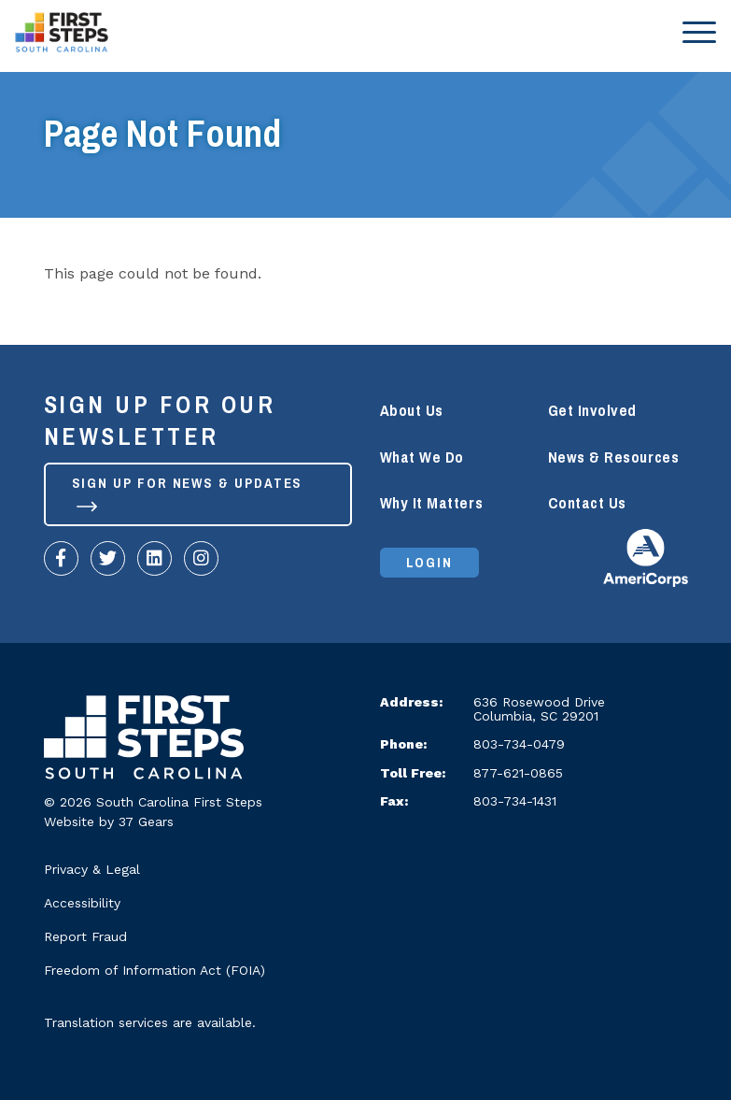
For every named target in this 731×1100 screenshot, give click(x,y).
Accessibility (82, 902)
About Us (411, 410)
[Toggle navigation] (693, 31)
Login (430, 563)
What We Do (422, 457)
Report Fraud (85, 936)
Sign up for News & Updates (187, 491)
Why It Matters (432, 503)
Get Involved (592, 410)
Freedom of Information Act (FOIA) (154, 970)
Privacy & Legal (92, 869)
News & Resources (614, 457)
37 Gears (146, 821)
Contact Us (587, 503)
